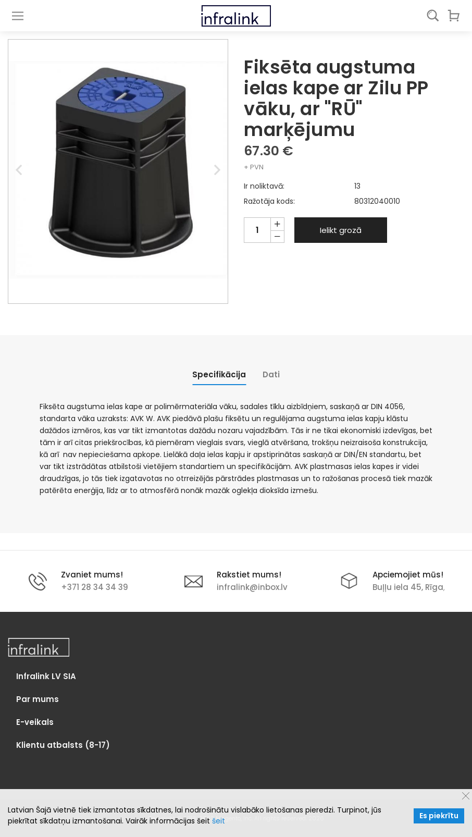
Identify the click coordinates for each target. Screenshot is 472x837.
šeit (218, 821)
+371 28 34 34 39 (94, 587)
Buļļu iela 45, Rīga (407, 587)
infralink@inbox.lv (252, 587)
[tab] (219, 374)
